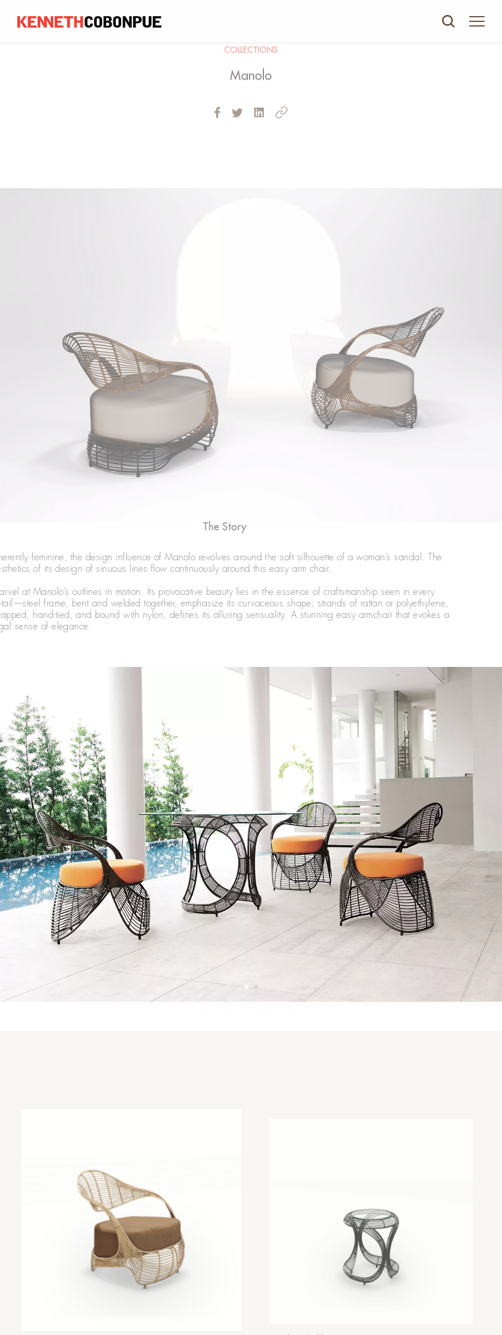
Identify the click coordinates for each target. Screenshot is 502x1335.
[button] (246, 987)
